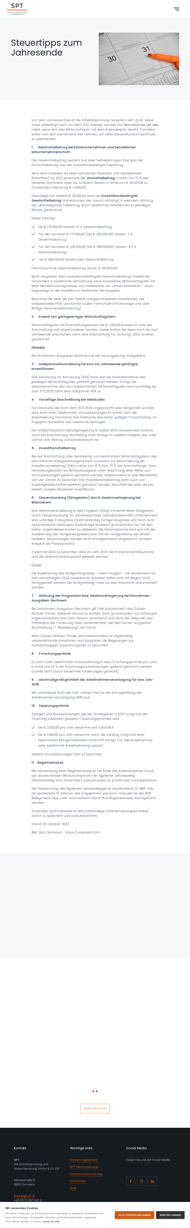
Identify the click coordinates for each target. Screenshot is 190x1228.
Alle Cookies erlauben (135, 1215)
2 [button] (97, 1092)
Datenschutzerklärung (86, 1174)
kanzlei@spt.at (24, 1196)
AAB (73, 1188)
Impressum (78, 1181)
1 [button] (93, 1092)
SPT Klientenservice (84, 1167)
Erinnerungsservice (83, 1160)
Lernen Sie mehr (51, 1221)
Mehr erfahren (95, 1108)
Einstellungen (170, 1215)
